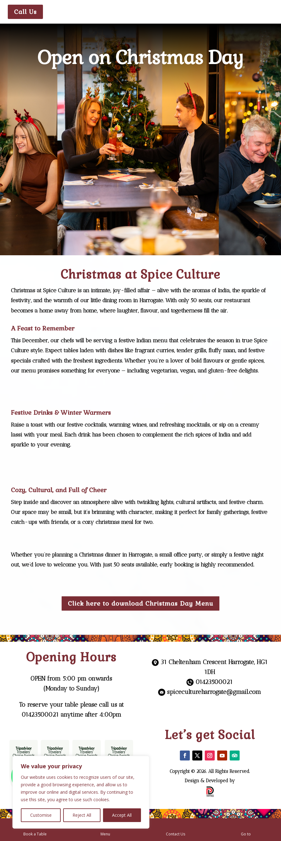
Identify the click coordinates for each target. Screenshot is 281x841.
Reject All (82, 815)
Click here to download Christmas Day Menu (140, 603)
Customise (41, 815)
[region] (80, 792)
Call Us (25, 12)
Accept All (122, 815)
